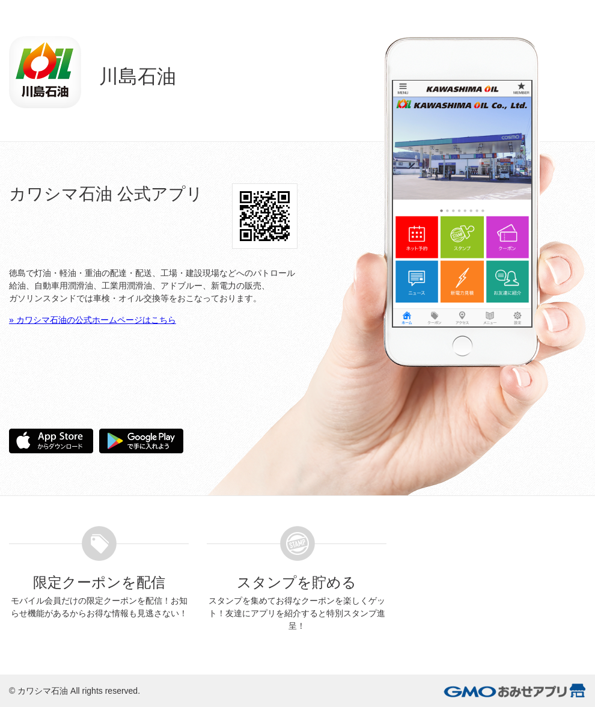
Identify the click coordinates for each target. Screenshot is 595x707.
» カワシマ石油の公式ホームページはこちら (92, 320)
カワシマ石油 (42, 691)
